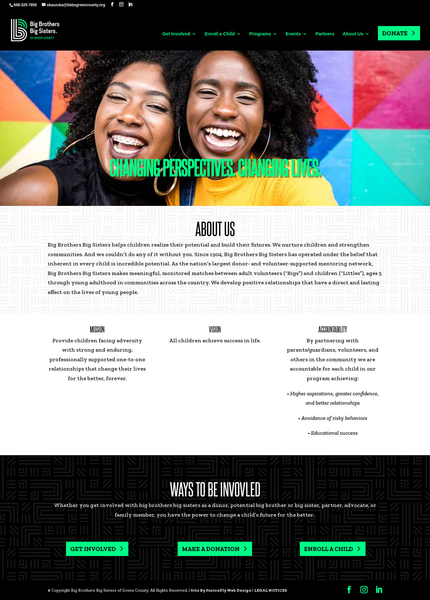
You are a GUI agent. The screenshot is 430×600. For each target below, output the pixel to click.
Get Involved (176, 34)
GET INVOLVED (93, 549)
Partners (324, 34)
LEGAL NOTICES (270, 590)
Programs (260, 34)
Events (293, 34)
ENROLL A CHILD (328, 549)
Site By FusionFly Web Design (221, 590)
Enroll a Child (220, 34)
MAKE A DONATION (211, 549)
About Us (353, 34)
